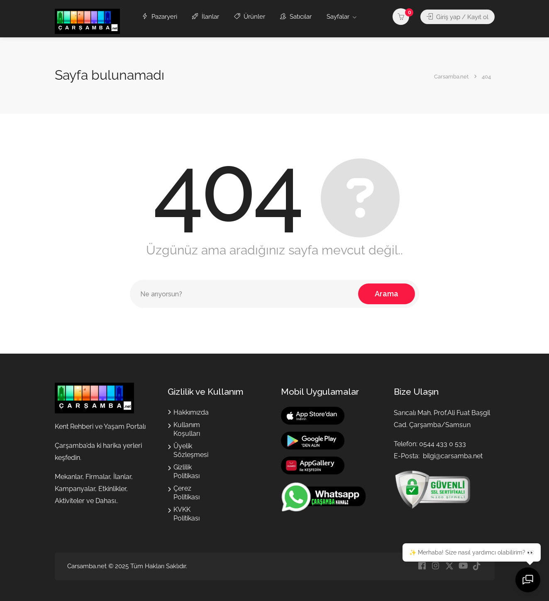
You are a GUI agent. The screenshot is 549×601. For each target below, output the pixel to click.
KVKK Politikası (186, 514)
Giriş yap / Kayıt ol (457, 16)
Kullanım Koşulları (186, 429)
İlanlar (205, 16)
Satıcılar (296, 16)
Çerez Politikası (186, 492)
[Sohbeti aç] (528, 580)
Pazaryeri (159, 16)
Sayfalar (338, 16)
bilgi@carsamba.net (453, 456)
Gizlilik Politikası (186, 471)
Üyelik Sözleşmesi (190, 450)
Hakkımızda (191, 412)
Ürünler (249, 16)
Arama (386, 293)
